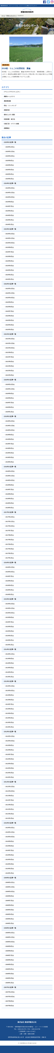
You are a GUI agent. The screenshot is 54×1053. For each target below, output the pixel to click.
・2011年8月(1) (9, 795)
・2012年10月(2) (9, 741)
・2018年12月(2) (9, 471)
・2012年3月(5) (9, 768)
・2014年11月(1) (9, 654)
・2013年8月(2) (9, 700)
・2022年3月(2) (9, 329)
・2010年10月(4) (9, 836)
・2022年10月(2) (9, 297)
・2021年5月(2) (9, 366)
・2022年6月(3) (9, 316)
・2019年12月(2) (9, 421)
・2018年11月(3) (9, 476)
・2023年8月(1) (9, 247)
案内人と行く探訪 (9, 114)
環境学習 (6, 110)
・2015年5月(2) (9, 626)
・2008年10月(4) (9, 942)
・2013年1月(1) (9, 727)
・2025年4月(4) (9, 169)
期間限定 (6, 128)
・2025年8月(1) (9, 160)
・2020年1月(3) (9, 412)
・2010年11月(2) (9, 832)
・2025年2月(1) (9, 179)
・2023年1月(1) (9, 279)
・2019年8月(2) (9, 439)
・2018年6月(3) (9, 494)
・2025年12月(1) (9, 147)
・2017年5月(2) (9, 539)
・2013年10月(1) (9, 690)
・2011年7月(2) (9, 800)
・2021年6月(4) (9, 361)
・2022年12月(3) (9, 288)
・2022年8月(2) (9, 306)
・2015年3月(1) (9, 635)
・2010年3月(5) (9, 864)
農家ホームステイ (9, 96)
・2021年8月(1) (9, 352)
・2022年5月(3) (9, 320)
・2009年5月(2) (9, 905)
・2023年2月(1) (9, 274)
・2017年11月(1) (9, 521)
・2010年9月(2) (9, 841)
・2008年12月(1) (9, 932)
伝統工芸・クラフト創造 (11, 123)
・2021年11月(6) (9, 343)
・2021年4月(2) (9, 370)
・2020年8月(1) (9, 398)
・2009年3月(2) (9, 914)
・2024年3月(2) (9, 215)
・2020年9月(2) (9, 393)
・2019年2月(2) (9, 462)
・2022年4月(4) (9, 325)
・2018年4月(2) (9, 503)
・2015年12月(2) (9, 604)
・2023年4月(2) (9, 265)
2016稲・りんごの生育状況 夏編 (16, 68)
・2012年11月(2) (9, 736)
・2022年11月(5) (9, 293)
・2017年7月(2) (9, 530)
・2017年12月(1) (9, 517)
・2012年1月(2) (9, 777)
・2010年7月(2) (9, 850)
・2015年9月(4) (9, 617)
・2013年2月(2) (9, 722)
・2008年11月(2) (9, 937)
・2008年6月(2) (9, 960)
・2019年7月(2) (9, 444)
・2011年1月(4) (9, 818)
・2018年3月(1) (9, 507)
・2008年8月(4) (9, 951)
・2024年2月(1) (9, 220)
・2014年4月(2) (9, 667)
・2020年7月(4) (9, 402)
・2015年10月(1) (9, 613)
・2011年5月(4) (9, 804)
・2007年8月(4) (9, 1005)
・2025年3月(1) (9, 174)
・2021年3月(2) (9, 375)
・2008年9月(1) (9, 946)
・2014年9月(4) (9, 658)
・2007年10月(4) (9, 996)
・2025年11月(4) (9, 151)
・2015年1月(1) (9, 645)
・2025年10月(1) (9, 156)
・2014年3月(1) (9, 672)
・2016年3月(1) (9, 590)
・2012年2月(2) (9, 772)
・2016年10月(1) (9, 572)
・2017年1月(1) (9, 558)
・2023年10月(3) (9, 243)
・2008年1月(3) (9, 983)
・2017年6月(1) (9, 535)
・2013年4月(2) (9, 713)
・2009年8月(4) (9, 896)
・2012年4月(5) (9, 763)
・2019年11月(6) (9, 425)
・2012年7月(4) (9, 754)
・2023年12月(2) (9, 234)
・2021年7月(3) (9, 357)
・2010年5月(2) (9, 855)
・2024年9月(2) (9, 202)
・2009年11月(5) (9, 887)
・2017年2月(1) (9, 553)
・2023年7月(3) (9, 252)
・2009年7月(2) (9, 900)
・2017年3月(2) (9, 549)
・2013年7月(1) (9, 704)
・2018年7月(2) (9, 489)
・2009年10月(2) (9, 891)
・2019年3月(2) (9, 457)
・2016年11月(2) (9, 567)
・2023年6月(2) (9, 256)
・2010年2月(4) (9, 868)
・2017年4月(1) (9, 544)
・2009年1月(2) (9, 923)
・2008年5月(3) (9, 964)
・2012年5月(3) (9, 759)
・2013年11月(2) (9, 686)
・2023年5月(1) (9, 261)
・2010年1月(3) (9, 873)
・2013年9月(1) (9, 695)
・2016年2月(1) (9, 594)
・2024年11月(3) (9, 192)
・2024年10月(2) (9, 197)
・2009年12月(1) (9, 882)
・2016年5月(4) (9, 581)
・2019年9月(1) (9, 434)
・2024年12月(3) (9, 188)
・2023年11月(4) (9, 238)
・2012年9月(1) (9, 745)
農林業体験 (6, 65)
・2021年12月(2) (9, 338)
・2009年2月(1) (9, 919)
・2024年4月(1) (9, 211)
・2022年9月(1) (9, 302)
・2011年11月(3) (9, 786)
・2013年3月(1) (9, 718)
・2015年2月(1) (9, 640)
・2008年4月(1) (9, 969)
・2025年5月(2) (9, 165)
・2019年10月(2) (9, 430)
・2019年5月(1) (9, 448)
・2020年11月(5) (9, 389)
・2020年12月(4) (9, 384)
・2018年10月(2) (9, 480)
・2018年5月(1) (9, 498)
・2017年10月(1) (9, 526)
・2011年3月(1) (9, 809)
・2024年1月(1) (9, 224)
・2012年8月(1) (9, 750)
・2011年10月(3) (9, 791)
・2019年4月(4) (9, 453)
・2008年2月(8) (9, 978)
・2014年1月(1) (9, 677)
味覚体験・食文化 (9, 119)
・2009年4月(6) (9, 910)
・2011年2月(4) (9, 814)
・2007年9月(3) (9, 1001)
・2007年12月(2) (9, 992)
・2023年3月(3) (9, 270)
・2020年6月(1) (9, 407)
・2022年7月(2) (9, 311)
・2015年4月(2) (9, 631)
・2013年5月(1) (9, 709)
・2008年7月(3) (9, 955)
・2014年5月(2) (9, 663)
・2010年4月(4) (9, 859)
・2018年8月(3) (9, 485)
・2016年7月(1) (9, 576)
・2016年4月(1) (9, 585)
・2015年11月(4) (9, 608)
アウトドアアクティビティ (11, 92)
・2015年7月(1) (9, 622)
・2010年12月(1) (9, 827)
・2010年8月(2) (9, 846)
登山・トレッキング (9, 105)
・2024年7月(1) (9, 206)
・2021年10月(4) (9, 348)
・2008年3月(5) (9, 973)
